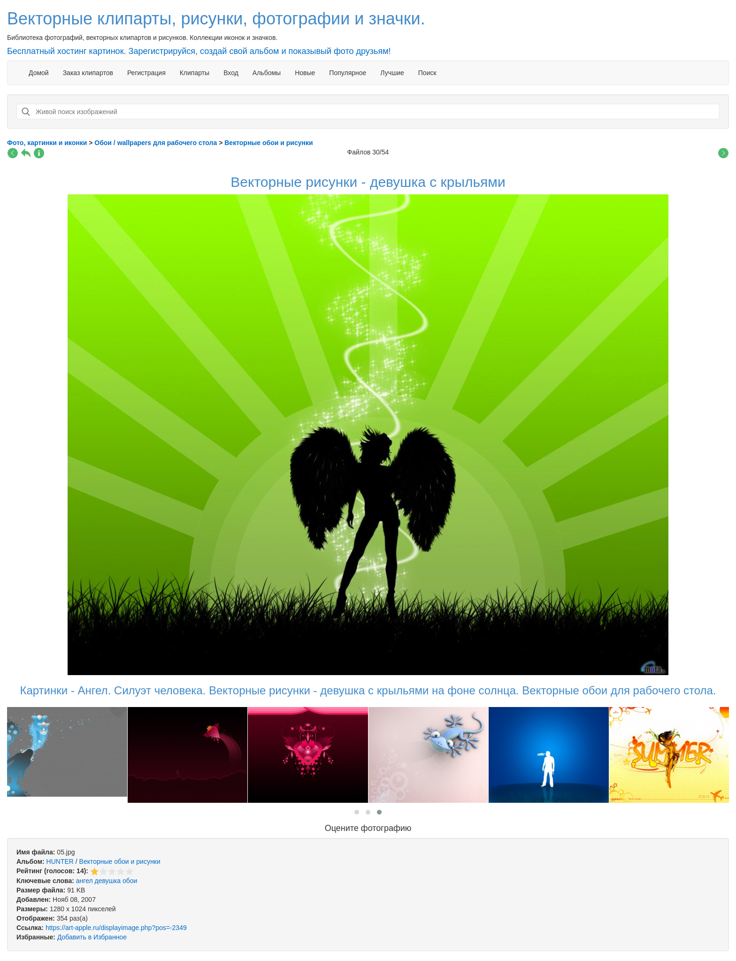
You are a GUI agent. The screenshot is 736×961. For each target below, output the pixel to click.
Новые (305, 73)
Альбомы (267, 73)
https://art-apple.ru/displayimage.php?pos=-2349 (116, 927)
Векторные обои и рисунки (120, 861)
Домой (39, 73)
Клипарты (194, 73)
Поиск (427, 73)
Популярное (347, 73)
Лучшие (392, 73)
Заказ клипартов (88, 73)
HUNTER (60, 861)
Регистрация (146, 73)
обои (130, 880)
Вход (230, 73)
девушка (108, 880)
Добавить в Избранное (92, 937)
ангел (84, 880)
